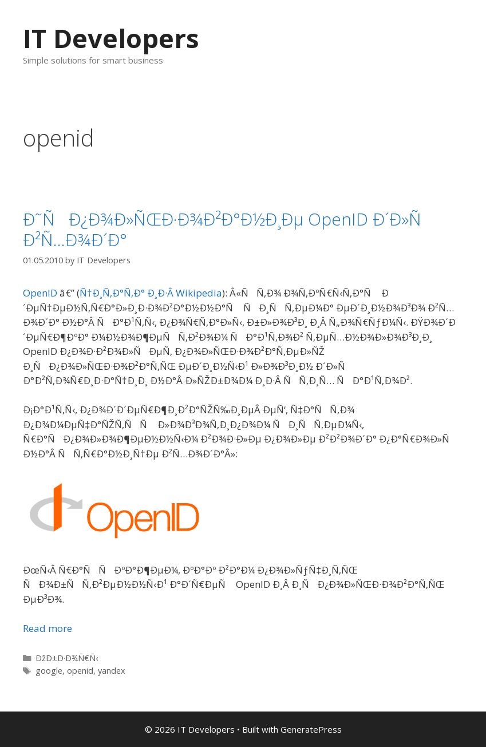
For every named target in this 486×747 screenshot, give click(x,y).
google (48, 670)
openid (80, 670)
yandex (111, 670)
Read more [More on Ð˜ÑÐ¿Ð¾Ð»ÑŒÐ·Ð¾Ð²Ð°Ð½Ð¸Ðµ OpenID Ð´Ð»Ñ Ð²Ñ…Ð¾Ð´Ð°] (47, 628)
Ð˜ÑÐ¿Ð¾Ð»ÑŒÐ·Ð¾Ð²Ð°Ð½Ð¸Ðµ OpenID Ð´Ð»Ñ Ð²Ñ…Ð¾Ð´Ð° (229, 229)
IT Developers (111, 38)
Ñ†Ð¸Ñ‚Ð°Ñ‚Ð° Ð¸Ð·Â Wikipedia (151, 292)
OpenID (40, 292)
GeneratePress (311, 729)
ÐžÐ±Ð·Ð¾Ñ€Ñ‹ (66, 658)
